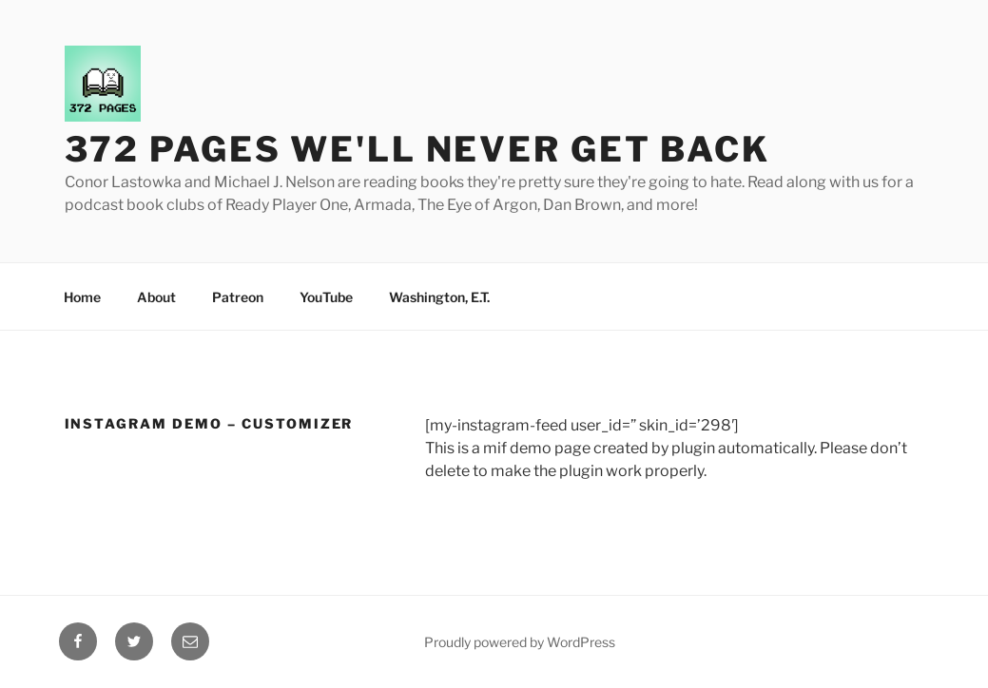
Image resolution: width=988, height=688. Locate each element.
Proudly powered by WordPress (519, 642)
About (156, 297)
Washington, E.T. (439, 297)
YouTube (326, 297)
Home (82, 297)
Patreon (237, 297)
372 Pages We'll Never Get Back (417, 149)
